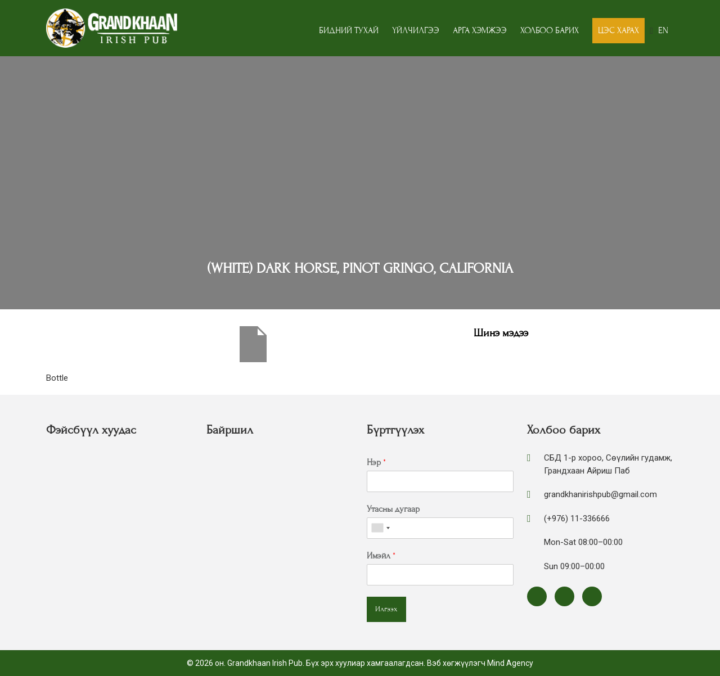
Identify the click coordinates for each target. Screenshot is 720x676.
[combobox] (380, 528)
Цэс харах (618, 30)
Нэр (376, 462)
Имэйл (381, 556)
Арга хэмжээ (480, 30)
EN (663, 30)
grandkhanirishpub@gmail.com (600, 494)
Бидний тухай (349, 30)
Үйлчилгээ (415, 30)
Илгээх (386, 609)
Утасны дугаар (393, 509)
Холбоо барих (549, 30)
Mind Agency (510, 663)
